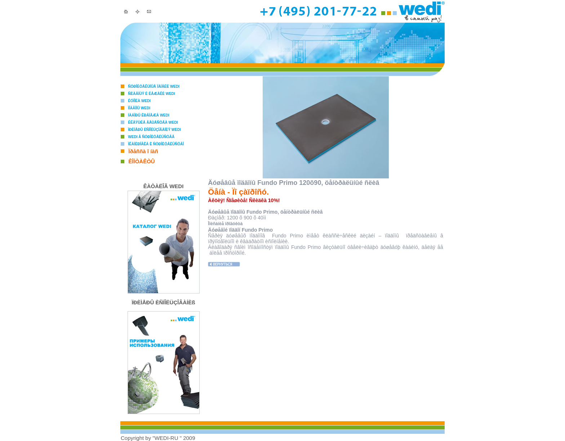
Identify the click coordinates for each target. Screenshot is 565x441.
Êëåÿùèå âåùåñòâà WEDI (153, 122)
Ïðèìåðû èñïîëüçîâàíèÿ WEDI (154, 130)
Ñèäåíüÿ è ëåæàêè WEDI (151, 94)
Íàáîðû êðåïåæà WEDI (148, 115)
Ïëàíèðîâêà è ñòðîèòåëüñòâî (156, 144)
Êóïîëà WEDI (139, 101)
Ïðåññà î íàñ (143, 151)
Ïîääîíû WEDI (139, 108)
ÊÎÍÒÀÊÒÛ (141, 161)
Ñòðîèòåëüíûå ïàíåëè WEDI (153, 86)
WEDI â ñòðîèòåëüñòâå (151, 137)
